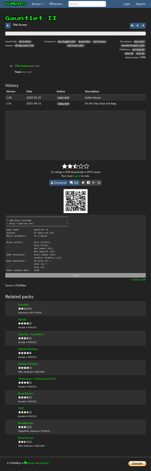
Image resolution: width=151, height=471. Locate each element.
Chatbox (44, 463)
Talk (74, 182)
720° (21, 408)
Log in (76, 175)
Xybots (22, 319)
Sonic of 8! (63, 97)
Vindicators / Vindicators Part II (37, 378)
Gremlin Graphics (130, 45)
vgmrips (16, 3)
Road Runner (26, 393)
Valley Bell (63, 103)
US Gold (137, 49)
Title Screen (22, 65)
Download (59, 182)
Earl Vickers (99, 41)
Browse (38, 3)
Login (127, 3)
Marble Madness (28, 349)
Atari (136, 41)
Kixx (139, 53)
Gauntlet (23, 304)
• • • (75, 275)
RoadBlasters (26, 423)
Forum (30, 463)
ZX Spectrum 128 (24, 45)
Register (141, 3)
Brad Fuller (84, 41)
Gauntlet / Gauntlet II (31, 334)
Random (56, 3)
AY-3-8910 (25, 41)
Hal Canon (73, 45)
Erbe (127, 53)
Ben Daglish (64, 41)
